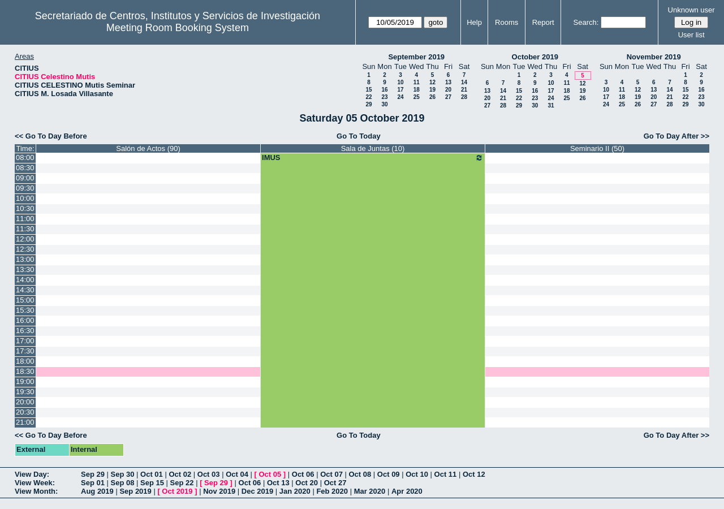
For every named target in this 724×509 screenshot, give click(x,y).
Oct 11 (445, 474)
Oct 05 (269, 474)
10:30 (25, 208)
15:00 (25, 300)
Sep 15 (152, 482)
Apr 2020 (407, 491)
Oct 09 (388, 474)
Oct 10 (417, 474)
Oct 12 (474, 474)
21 (464, 90)
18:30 (25, 371)
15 (368, 90)
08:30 (25, 167)
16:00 (25, 320)
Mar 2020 (370, 491)
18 (416, 90)
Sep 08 (123, 482)
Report (543, 22)
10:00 (25, 198)
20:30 (25, 412)
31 (551, 105)
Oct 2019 (177, 491)
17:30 (25, 351)
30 (384, 104)
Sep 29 (93, 474)
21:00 (25, 422)
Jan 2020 (295, 491)
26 (432, 97)
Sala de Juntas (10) (373, 148)
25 (416, 97)
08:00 (25, 157)
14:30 (25, 290)
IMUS (373, 157)
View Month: (36, 491)
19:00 (25, 381)
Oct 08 (359, 474)
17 (400, 90)
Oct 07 (331, 474)
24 (400, 97)
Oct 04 (237, 474)
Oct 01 (151, 474)
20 (448, 90)
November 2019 (654, 57)
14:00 (25, 279)
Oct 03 (208, 474)
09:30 (25, 188)
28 (464, 97)
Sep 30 (123, 474)
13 (448, 82)
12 (432, 82)
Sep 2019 (135, 491)
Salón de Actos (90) (148, 148)
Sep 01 (93, 482)
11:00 (25, 218)
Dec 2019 (257, 491)
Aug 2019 (97, 491)
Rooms (506, 22)
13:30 (25, 269)
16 (384, 90)
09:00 (25, 178)
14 (464, 82)
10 (400, 82)
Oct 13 (278, 482)
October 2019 (535, 57)
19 (432, 90)
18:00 (25, 361)
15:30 (25, 310)
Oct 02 (180, 474)
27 (448, 97)
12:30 (25, 249)
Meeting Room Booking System (177, 27)
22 (368, 97)
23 (384, 97)
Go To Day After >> (676, 136)
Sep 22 (182, 482)
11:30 (25, 229)
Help (474, 22)
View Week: (35, 482)
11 (416, 82)
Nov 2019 (219, 491)
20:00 (25, 402)
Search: (586, 22)
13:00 (25, 259)
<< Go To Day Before (51, 136)
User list (691, 35)
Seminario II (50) (597, 148)
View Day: (32, 474)
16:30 (25, 330)
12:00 (25, 239)
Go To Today (359, 136)
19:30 (25, 391)
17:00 (25, 341)
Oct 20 (306, 482)
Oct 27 (335, 482)
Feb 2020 (332, 491)
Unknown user (691, 10)
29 (368, 104)
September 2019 (416, 57)
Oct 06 (303, 474)
